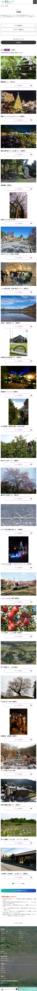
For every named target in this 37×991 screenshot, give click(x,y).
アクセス (21, 935)
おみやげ (3, 937)
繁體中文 (3, 968)
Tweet (21, 923)
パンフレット (22, 941)
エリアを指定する (24, 25)
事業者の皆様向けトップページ (8, 958)
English (2, 966)
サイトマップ (4, 947)
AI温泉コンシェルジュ (24, 933)
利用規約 (3, 951)
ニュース (21, 939)
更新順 (7, 50)
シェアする (16, 923)
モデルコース (4, 933)
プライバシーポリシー (6, 949)
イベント (3, 941)
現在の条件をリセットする (18, 39)
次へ (21, 883)
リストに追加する (23, 85)
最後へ (24, 883)
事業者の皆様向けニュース (7, 960)
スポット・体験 (4, 931)
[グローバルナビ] (35, 2)
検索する (18, 42)
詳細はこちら (3, 978)
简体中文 (3, 970)
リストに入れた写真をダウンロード (18, 890)
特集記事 (3, 939)
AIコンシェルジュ (23, 931)
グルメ (2, 935)
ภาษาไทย (3, 972)
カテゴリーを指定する (24, 29)
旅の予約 (21, 937)
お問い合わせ (4, 953)
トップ (2, 6)
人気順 (12, 50)
